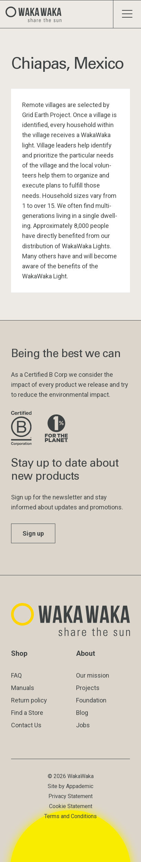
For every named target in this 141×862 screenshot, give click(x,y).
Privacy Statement (70, 796)
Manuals (22, 687)
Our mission (92, 675)
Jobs (83, 725)
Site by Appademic (70, 786)
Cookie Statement (70, 806)
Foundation (91, 700)
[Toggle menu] (127, 14)
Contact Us (26, 725)
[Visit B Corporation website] (22, 429)
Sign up (33, 533)
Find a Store (27, 712)
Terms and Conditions (70, 816)
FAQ (16, 675)
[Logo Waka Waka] (36, 14)
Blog (82, 712)
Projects (88, 687)
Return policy (29, 700)
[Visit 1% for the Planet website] (56, 428)
